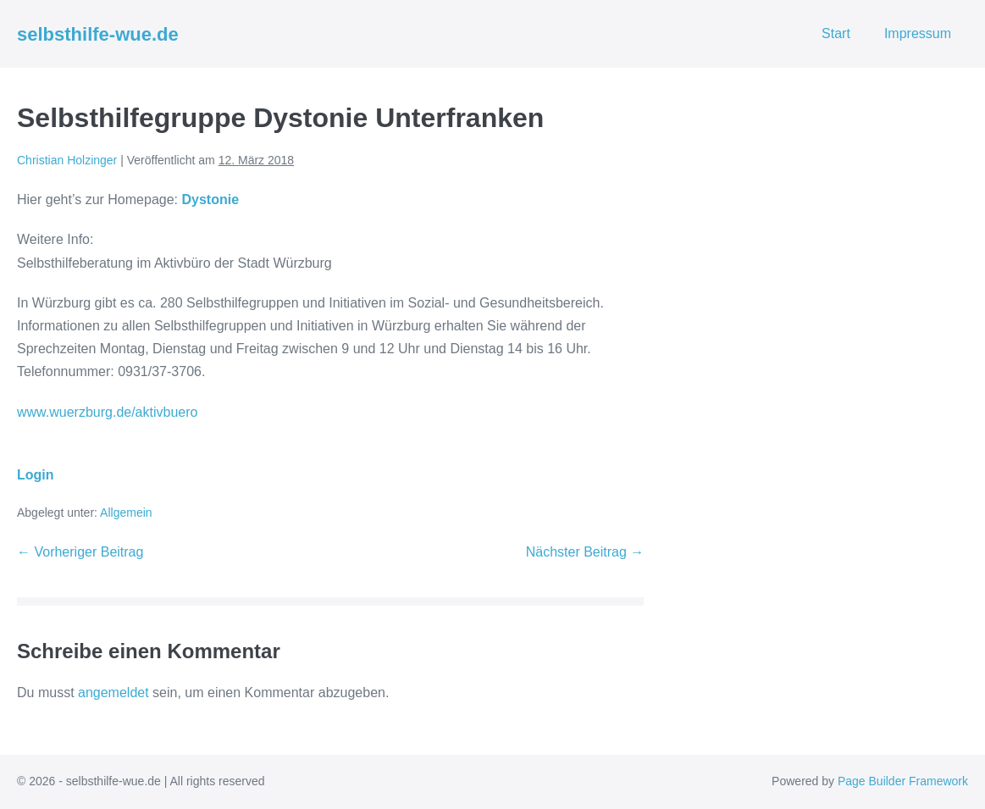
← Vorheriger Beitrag (80, 552)
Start (836, 33)
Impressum (917, 33)
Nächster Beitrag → (585, 552)
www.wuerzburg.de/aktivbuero (107, 412)
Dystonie (210, 199)
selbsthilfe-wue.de (98, 34)
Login (35, 475)
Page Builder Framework (903, 781)
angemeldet (113, 692)
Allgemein (126, 512)
